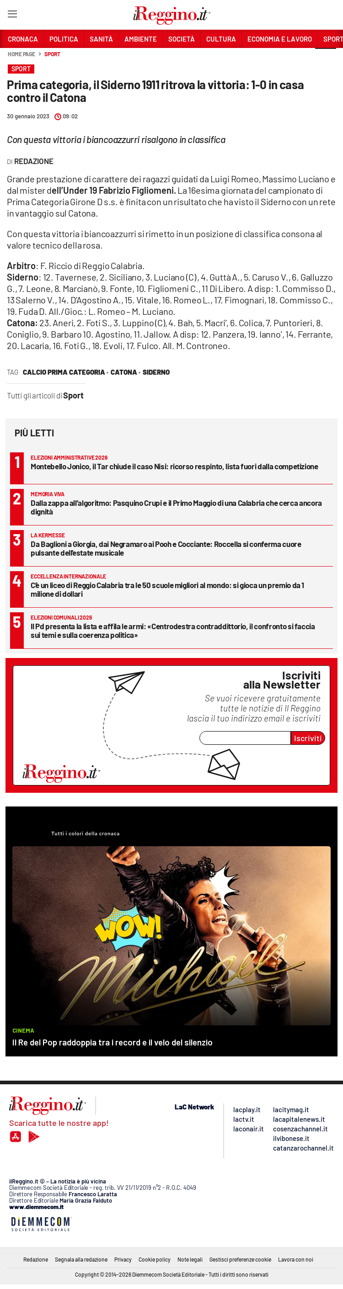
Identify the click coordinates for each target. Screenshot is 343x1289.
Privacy (123, 1259)
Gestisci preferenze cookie (240, 1259)
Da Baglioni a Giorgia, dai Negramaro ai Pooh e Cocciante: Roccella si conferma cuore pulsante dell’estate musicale (166, 548)
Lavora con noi (295, 1259)
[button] (325, 59)
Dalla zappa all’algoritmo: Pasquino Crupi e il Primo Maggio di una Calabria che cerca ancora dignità (176, 507)
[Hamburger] (12, 16)
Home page (21, 54)
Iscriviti (308, 738)
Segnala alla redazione (81, 1259)
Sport (52, 54)
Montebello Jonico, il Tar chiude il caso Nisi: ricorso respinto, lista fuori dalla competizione (174, 466)
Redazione (35, 1259)
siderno (156, 372)
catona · (125, 372)
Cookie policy (155, 1259)
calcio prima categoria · (65, 372)
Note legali (190, 1259)
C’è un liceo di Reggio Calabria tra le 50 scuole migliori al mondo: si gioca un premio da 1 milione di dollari (167, 589)
